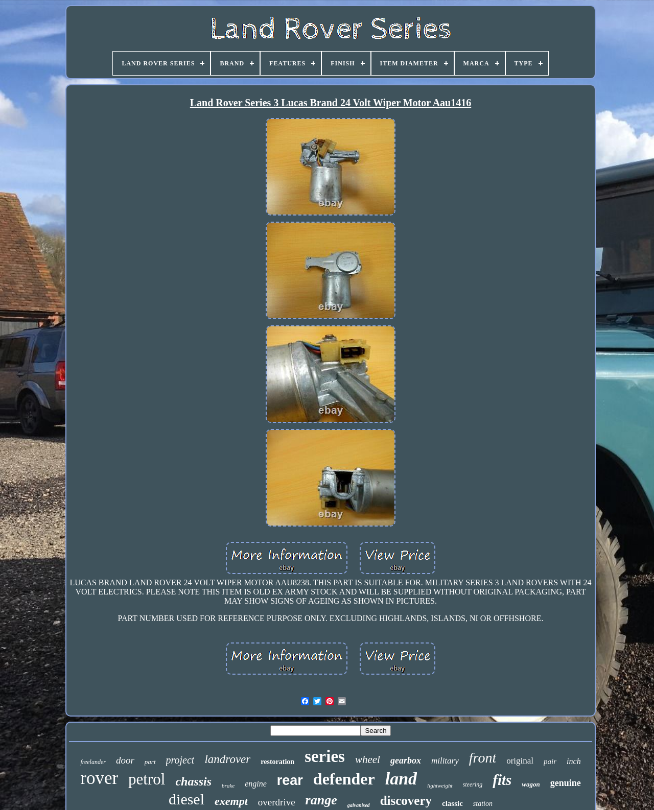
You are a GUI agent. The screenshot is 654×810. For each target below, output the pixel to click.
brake (228, 785)
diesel (186, 799)
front (482, 758)
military (445, 761)
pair (550, 761)
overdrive (276, 802)
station (483, 803)
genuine (565, 783)
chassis (193, 781)
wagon (531, 784)
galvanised (358, 805)
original (519, 761)
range (321, 800)
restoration (277, 762)
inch (574, 761)
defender (344, 779)
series (325, 756)
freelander (93, 762)
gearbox (405, 760)
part (150, 762)
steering (473, 784)
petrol (146, 779)
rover (99, 778)
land (401, 778)
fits (502, 780)
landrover (227, 759)
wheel (367, 759)
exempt (231, 801)
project (180, 760)
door (125, 760)
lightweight (440, 785)
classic (452, 803)
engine (256, 783)
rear (290, 780)
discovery (406, 800)
